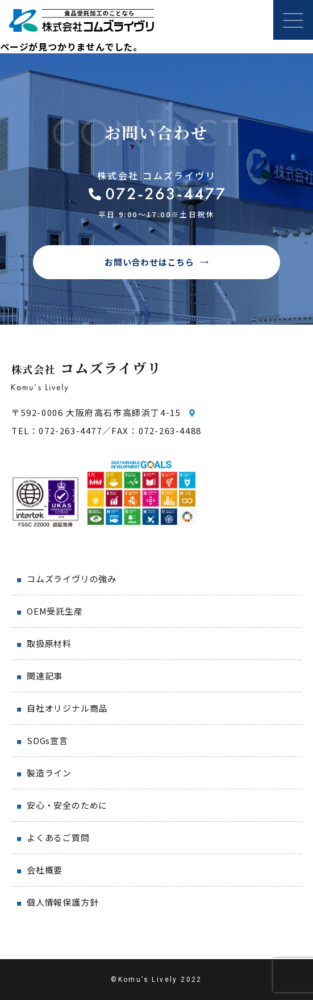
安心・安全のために (67, 805)
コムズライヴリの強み (71, 579)
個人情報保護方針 (62, 902)
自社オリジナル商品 (67, 708)
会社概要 (44, 870)
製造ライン (49, 773)
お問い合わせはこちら (149, 262)
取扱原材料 (49, 643)
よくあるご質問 (58, 837)
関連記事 (44, 676)
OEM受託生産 (55, 611)
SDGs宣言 (47, 740)
